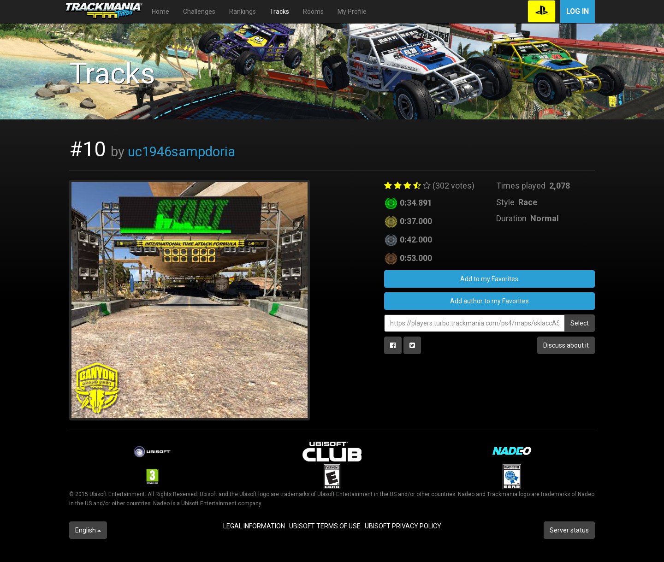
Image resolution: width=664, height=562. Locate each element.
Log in (577, 11)
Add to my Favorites (489, 279)
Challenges (199, 11)
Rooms (313, 11)
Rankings (242, 11)
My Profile (352, 11)
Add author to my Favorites (489, 301)
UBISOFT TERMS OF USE (325, 526)
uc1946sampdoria (181, 152)
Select (579, 323)
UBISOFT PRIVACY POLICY (403, 526)
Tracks (279, 11)
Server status (569, 530)
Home (160, 11)
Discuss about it (566, 345)
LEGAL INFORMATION (254, 526)
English (88, 530)
